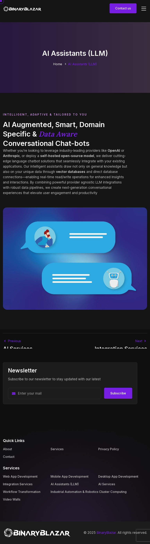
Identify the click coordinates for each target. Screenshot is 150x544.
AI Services (106, 484)
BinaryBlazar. (107, 533)
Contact (8, 457)
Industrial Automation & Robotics (74, 492)
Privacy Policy (108, 449)
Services (57, 449)
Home (57, 64)
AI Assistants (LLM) (65, 484)
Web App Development (20, 476)
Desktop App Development (118, 476)
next (141, 341)
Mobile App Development (69, 476)
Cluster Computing (113, 492)
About (7, 449)
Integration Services (17, 484)
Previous (12, 341)
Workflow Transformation (21, 492)
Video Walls (11, 499)
